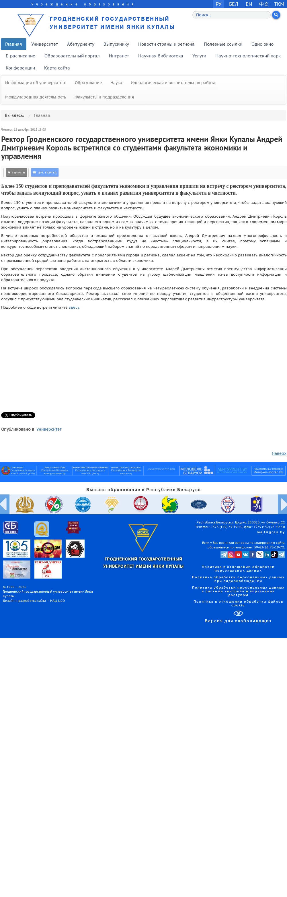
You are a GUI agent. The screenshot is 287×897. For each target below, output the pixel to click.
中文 (264, 4)
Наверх (279, 453)
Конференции (20, 68)
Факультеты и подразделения (104, 97)
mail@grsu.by (271, 532)
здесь (74, 307)
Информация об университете (35, 82)
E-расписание (20, 56)
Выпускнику (116, 44)
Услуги (199, 56)
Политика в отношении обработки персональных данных (238, 569)
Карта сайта (57, 68)
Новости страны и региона (166, 44)
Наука (116, 82)
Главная (13, 44)
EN (249, 4)
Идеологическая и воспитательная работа (173, 82)
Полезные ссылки (223, 44)
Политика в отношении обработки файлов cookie (238, 603)
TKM (279, 4)
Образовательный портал (72, 56)
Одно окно (262, 44)
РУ (218, 4)
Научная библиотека (160, 56)
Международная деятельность (35, 97)
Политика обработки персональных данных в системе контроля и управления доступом (238, 591)
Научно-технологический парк (248, 56)
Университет (44, 44)
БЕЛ (233, 4)
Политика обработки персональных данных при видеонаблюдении (238, 579)
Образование (88, 82)
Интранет (119, 56)
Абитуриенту (80, 44)
